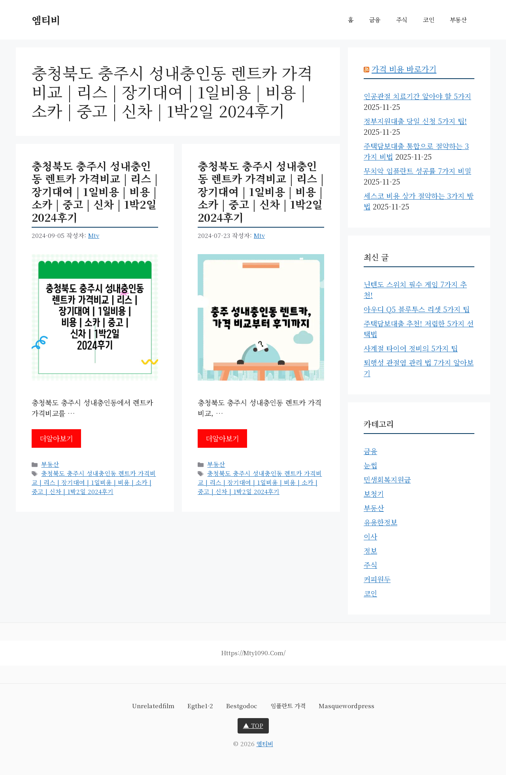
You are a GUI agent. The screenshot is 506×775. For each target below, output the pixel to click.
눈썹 (370, 465)
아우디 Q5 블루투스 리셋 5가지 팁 (417, 309)
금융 (374, 19)
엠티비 (46, 20)
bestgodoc (241, 705)
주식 (401, 19)
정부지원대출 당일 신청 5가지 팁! (415, 121)
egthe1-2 (200, 705)
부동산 (458, 19)
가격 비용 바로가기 (404, 69)
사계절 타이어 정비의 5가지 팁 (411, 348)
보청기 (374, 493)
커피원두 (377, 579)
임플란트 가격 (288, 705)
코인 (428, 19)
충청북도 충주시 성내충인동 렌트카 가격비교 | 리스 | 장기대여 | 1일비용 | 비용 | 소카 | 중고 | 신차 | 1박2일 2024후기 (95, 191)
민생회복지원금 (387, 479)
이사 (370, 536)
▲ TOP (253, 725)
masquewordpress (346, 705)
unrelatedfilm (153, 705)
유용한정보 (380, 522)
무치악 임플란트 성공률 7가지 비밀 (417, 171)
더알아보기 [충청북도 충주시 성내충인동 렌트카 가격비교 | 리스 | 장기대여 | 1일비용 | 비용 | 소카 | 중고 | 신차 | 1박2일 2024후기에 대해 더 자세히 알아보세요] (56, 438)
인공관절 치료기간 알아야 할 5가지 (417, 96)
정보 (370, 550)
